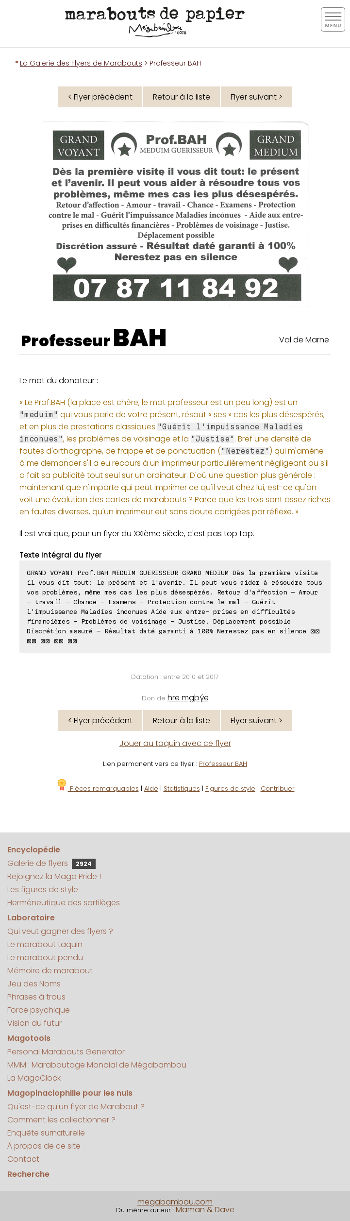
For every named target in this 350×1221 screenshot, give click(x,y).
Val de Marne (304, 339)
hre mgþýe (188, 697)
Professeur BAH (223, 763)
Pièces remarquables (97, 788)
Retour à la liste (181, 96)
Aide (151, 788)
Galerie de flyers (51, 863)
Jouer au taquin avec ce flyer (175, 743)
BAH (140, 338)
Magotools (28, 1038)
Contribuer (278, 788)
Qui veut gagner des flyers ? (60, 931)
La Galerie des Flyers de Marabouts (81, 63)
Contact (23, 1159)
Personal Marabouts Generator (66, 1051)
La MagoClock (34, 1078)
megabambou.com (175, 1201)
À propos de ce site (44, 1146)
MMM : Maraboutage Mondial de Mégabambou (96, 1064)
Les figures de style (42, 889)
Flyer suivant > (257, 96)
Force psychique (38, 1010)
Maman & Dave (205, 1209)
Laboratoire (31, 917)
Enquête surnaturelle (46, 1132)
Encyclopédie (33, 849)
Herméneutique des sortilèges (63, 902)
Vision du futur (34, 1023)
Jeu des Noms (34, 983)
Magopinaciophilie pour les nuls (70, 1093)
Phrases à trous (36, 996)
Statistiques (182, 788)
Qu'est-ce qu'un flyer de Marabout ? (76, 1106)
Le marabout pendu (45, 957)
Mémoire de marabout (50, 970)
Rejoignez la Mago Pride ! (54, 876)
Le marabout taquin (45, 944)
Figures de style (230, 788)
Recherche (28, 1174)
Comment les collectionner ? (61, 1119)
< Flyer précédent (100, 96)
